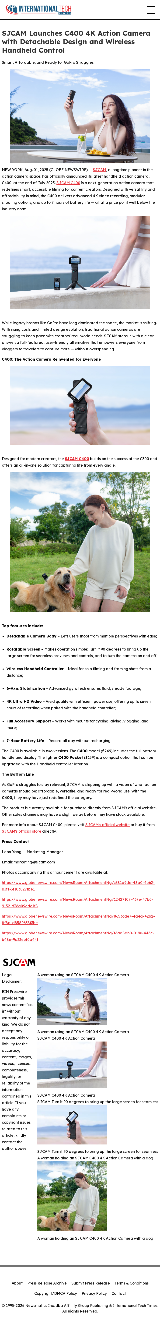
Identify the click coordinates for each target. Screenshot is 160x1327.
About (17, 1283)
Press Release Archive (47, 1283)
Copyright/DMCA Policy (55, 1293)
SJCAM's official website (107, 824)
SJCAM (99, 169)
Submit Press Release (90, 1283)
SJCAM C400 (68, 182)
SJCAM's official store (21, 831)
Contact (118, 1293)
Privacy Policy (94, 1293)
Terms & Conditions (132, 1283)
